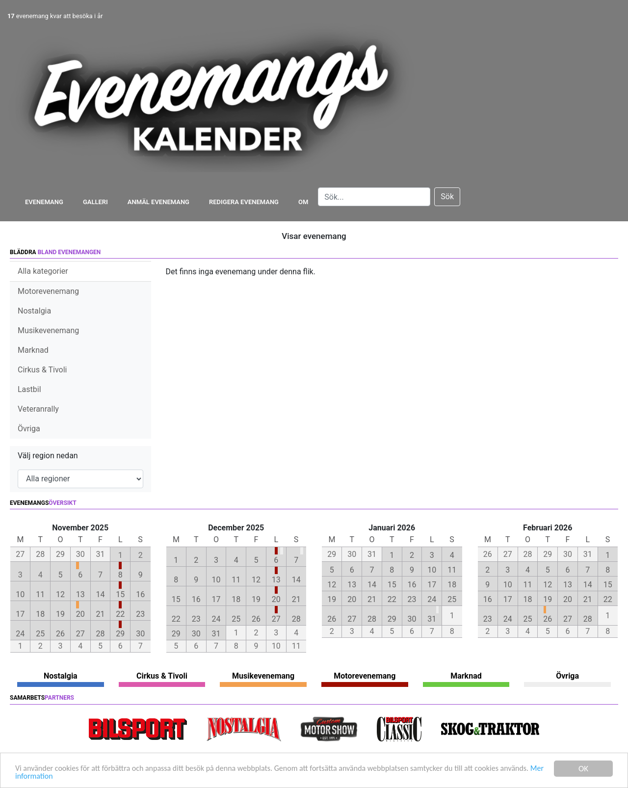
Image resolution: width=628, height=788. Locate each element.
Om (303, 202)
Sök (447, 196)
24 (20, 633)
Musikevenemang (48, 330)
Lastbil (29, 389)
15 (120, 594)
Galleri (95, 202)
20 (80, 614)
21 (100, 614)
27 (80, 633)
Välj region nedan (48, 455)
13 (80, 594)
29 (120, 633)
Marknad (33, 350)
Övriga (29, 428)
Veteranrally (38, 409)
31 (215, 633)
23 (140, 614)
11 (40, 594)
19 (60, 614)
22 (120, 614)
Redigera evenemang (244, 202)
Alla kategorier (43, 271)
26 (60, 633)
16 (140, 594)
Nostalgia (34, 310)
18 (40, 614)
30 (140, 633)
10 (20, 594)
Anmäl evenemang (158, 202)
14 (100, 594)
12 (60, 594)
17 (20, 614)
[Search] (374, 196)
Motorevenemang (48, 291)
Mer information (75, 776)
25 (40, 633)
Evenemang (44, 202)
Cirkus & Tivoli (42, 369)
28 (100, 633)
